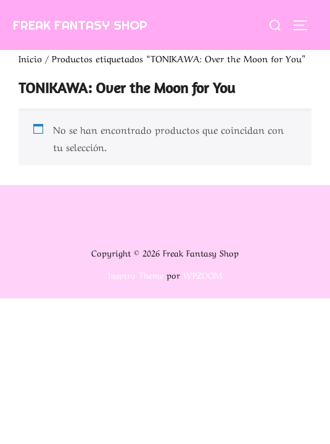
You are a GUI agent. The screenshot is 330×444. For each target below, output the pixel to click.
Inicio (30, 58)
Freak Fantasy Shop (80, 25)
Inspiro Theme (135, 274)
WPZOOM (202, 274)
